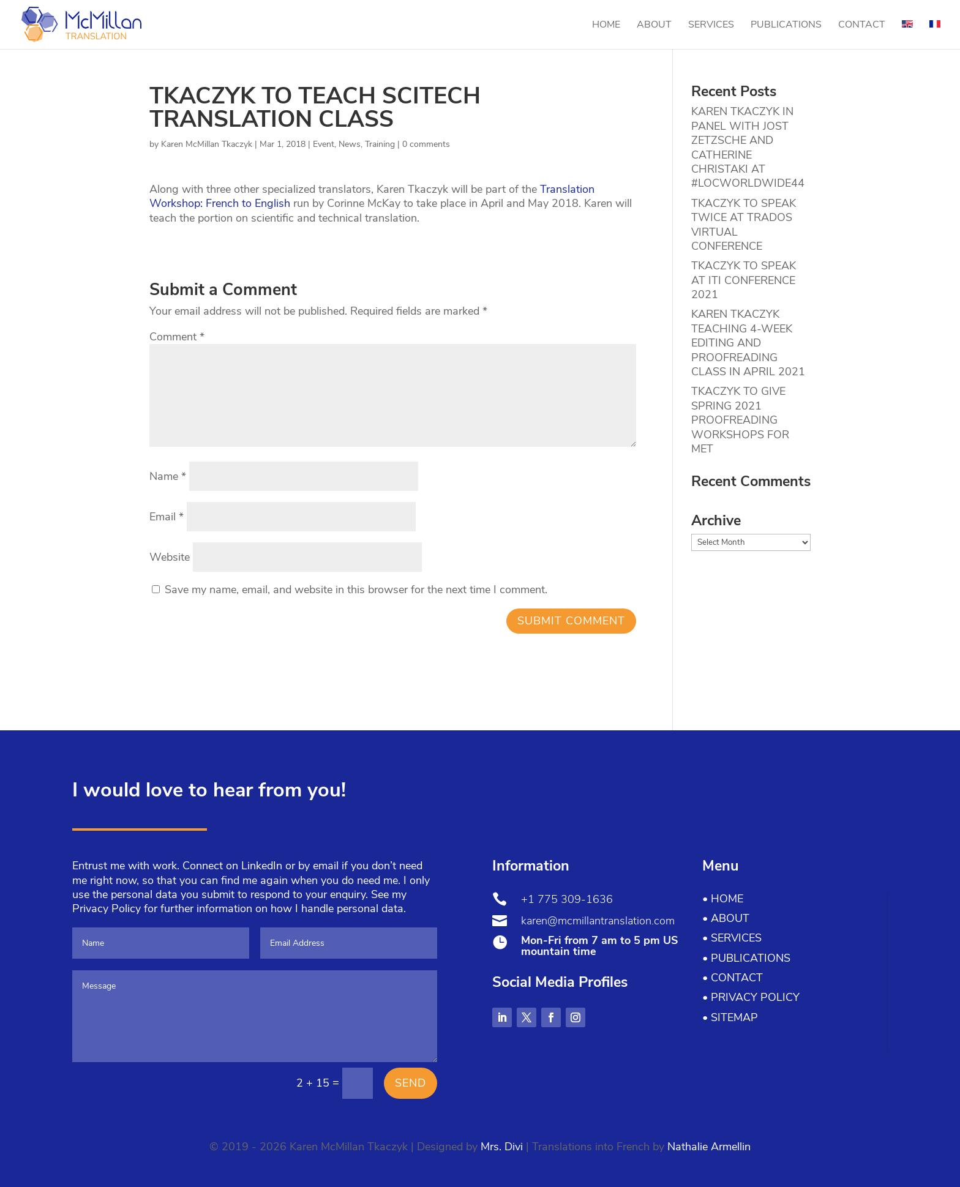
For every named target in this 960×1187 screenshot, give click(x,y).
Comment (176, 336)
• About (725, 918)
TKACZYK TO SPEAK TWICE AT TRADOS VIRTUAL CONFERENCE (743, 224)
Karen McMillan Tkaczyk (206, 144)
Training (380, 144)
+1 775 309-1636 (567, 899)
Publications (786, 25)
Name (167, 476)
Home (606, 25)
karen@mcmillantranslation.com (598, 920)
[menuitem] (907, 34)
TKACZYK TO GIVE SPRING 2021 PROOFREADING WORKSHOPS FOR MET (740, 420)
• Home (722, 898)
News (350, 144)
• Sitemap (730, 1017)
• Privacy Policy (751, 997)
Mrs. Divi (502, 1146)
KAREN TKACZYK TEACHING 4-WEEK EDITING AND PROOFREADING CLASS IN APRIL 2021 (748, 343)
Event (323, 144)
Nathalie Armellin (709, 1146)
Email (166, 516)
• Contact (732, 977)
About (654, 25)
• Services (732, 938)
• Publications (746, 958)
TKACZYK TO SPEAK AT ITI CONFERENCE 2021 (743, 280)
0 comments (426, 144)
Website (169, 557)
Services (711, 25)
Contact (861, 25)
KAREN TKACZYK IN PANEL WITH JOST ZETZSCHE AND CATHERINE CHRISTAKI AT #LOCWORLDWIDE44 (747, 147)
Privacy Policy (106, 908)
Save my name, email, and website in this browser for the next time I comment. (356, 589)
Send (410, 1083)
